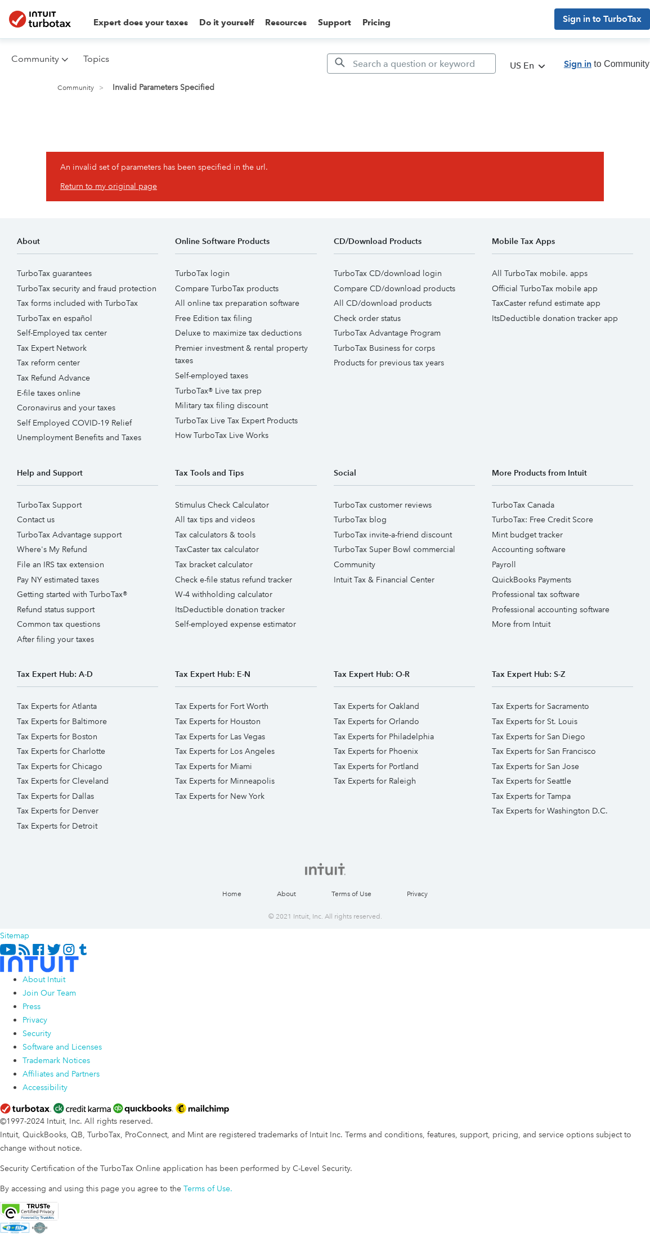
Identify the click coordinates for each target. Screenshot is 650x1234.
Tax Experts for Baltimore (62, 721)
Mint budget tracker (527, 535)
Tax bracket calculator (214, 564)
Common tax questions (58, 624)
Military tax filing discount (221, 405)
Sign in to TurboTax (602, 18)
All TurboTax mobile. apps (540, 273)
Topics (96, 58)
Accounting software (529, 549)
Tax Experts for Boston (57, 736)
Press (32, 1006)
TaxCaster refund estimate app (546, 303)
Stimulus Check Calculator (222, 505)
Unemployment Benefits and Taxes (79, 437)
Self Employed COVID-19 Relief (74, 423)
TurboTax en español (54, 318)
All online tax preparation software (237, 303)
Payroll (504, 564)
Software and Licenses (62, 1047)
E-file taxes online (48, 393)
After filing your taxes (55, 639)
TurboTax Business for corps (384, 348)
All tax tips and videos (215, 519)
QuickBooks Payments (531, 580)
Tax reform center (48, 363)
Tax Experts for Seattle (531, 781)
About (286, 894)
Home (231, 894)
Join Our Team (49, 993)
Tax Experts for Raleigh (375, 781)
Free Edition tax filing (213, 318)
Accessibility (45, 1087)
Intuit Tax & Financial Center (384, 580)
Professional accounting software (550, 609)
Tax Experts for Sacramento (540, 706)
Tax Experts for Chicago (59, 766)
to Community (606, 63)
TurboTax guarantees (54, 273)
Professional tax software (536, 594)
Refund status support (56, 609)
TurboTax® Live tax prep (218, 391)
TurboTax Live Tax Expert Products (236, 420)
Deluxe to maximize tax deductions (238, 333)
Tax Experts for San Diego (538, 736)
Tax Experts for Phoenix (376, 751)
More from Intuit (521, 624)
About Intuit (44, 979)
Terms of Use (351, 894)
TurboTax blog (360, 519)
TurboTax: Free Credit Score (542, 519)
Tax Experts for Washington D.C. (550, 811)
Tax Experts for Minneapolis (225, 781)
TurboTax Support (49, 505)
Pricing (376, 22)
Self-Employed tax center (62, 333)
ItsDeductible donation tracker (230, 609)
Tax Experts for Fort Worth (221, 706)
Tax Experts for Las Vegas (220, 736)
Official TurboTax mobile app (545, 288)
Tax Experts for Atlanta (57, 706)
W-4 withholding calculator (223, 594)
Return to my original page (108, 186)
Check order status (367, 318)
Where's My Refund (52, 549)
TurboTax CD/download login (388, 273)
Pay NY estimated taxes (58, 580)
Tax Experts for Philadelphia (384, 736)
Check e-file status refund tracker (233, 580)
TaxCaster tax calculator (217, 549)
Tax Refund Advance (53, 378)
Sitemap (14, 935)
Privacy (417, 894)
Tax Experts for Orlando (376, 721)
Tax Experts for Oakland (376, 706)
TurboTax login (202, 273)
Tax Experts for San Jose (535, 766)
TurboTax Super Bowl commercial (394, 549)
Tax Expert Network (52, 348)
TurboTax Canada (523, 505)
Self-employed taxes (211, 375)
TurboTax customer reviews (383, 505)
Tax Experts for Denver (57, 811)
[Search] (411, 63)
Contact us (36, 519)
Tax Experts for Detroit (57, 826)
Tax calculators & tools (215, 535)
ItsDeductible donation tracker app (555, 318)
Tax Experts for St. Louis (534, 721)
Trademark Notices (56, 1060)
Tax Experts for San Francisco (544, 751)
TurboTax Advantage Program (387, 333)
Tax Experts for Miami (213, 766)
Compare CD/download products (394, 288)
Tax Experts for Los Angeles (225, 751)
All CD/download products (383, 303)
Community (75, 88)
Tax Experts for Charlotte (61, 751)
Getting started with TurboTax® (72, 594)
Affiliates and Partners (61, 1074)
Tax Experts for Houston (218, 721)
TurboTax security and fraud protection (86, 288)
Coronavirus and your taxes (66, 408)
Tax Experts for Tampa (531, 796)
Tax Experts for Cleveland (63, 781)
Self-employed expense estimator (235, 624)
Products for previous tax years (389, 363)
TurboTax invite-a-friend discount (393, 535)
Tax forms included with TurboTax (77, 303)
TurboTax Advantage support (69, 535)
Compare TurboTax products (227, 288)
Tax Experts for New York (220, 796)
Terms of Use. (207, 1188)
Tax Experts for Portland (376, 766)
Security (37, 1033)
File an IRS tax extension (60, 564)
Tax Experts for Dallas (55, 796)
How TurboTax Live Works (221, 435)
